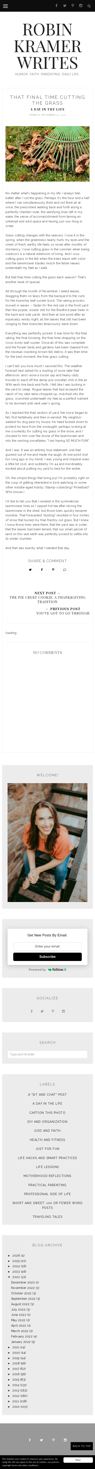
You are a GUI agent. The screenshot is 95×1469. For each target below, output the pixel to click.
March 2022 (19, 1331)
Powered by (47, 969)
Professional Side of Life (47, 1194)
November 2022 (23, 1288)
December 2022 (23, 1282)
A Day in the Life (47, 109)
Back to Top (82, 1446)
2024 (16, 1266)
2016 (16, 1374)
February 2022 (22, 1336)
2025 (16, 1261)
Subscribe (47, 956)
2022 (16, 1277)
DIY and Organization (47, 1121)
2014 (15, 1385)
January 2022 (21, 1342)
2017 (15, 1368)
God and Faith (47, 1130)
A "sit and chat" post (47, 1094)
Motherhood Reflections (47, 1176)
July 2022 (18, 1309)
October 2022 (21, 1293)
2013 (15, 1390)
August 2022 (20, 1304)
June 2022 (18, 1314)
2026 (16, 1255)
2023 (16, 1271)
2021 (15, 1347)
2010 (16, 1406)
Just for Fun (48, 1148)
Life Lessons (47, 1167)
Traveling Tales (47, 1216)
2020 (16, 1352)
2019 (15, 1358)
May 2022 (18, 1320)
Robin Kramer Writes (48, 45)
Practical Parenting (47, 1185)
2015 (15, 1379)
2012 (15, 1395)
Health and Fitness (47, 1140)
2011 (15, 1401)
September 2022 (23, 1298)
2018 (16, 1363)
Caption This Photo (47, 1112)
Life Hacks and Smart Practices (47, 1158)
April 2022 (18, 1325)
